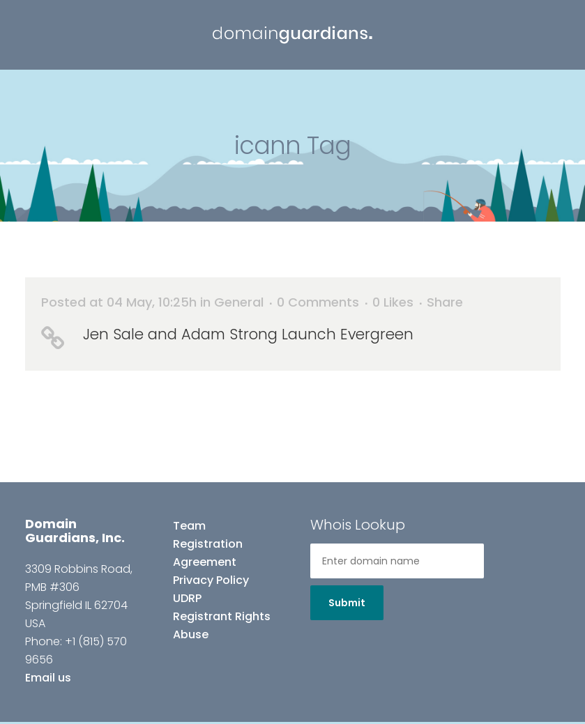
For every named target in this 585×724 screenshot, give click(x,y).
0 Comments (318, 302)
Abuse (190, 634)
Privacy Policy (211, 580)
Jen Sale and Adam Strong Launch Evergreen (248, 334)
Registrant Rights (222, 616)
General (239, 302)
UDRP (187, 598)
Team (189, 526)
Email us (48, 678)
